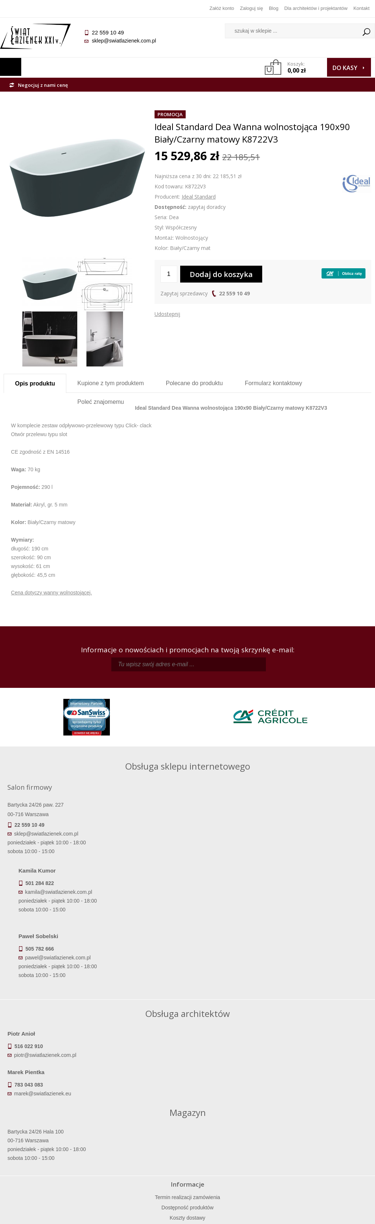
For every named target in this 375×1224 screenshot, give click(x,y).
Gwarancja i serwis (49, 1155)
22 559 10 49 (234, 293)
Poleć (100, 402)
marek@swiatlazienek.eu (222, 989)
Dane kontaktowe (325, 1124)
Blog (273, 8)
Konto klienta (233, 1155)
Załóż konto (221, 8)
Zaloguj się (251, 8)
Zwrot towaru (49, 1165)
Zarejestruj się (234, 1134)
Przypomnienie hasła (233, 1144)
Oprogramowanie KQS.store (335, 1214)
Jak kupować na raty (141, 1144)
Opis (35, 383)
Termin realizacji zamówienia (49, 1124)
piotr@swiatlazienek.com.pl (49, 989)
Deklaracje (49, 1175)
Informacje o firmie (325, 1134)
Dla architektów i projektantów (316, 8)
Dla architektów (325, 1144)
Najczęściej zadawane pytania (141, 1134)
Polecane (194, 383)
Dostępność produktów (49, 1134)
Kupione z (110, 383)
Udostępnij (167, 313)
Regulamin (141, 1124)
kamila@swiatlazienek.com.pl (206, 815)
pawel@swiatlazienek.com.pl (206, 881)
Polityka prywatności (141, 1155)
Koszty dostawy (49, 1144)
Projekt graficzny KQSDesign (263, 1214)
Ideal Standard (199, 196)
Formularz (273, 383)
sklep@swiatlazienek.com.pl (127, 41)
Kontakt (361, 8)
